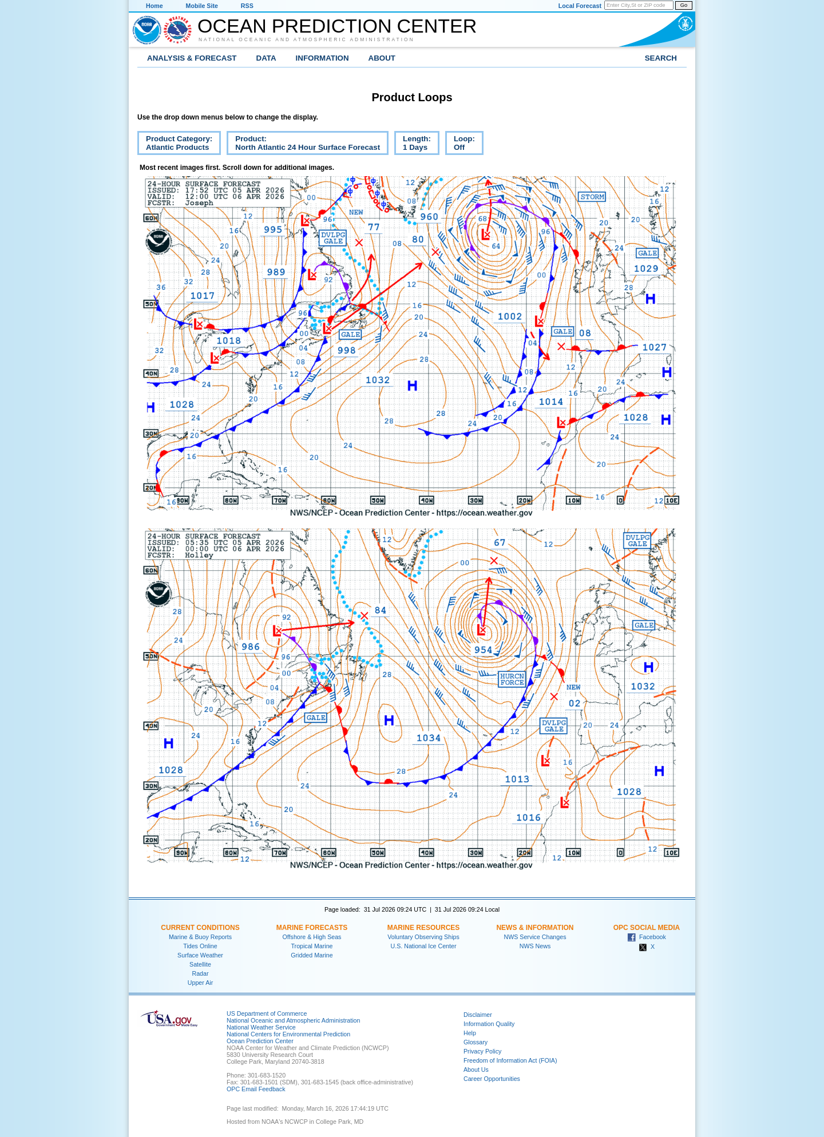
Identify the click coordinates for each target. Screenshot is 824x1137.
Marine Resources (423, 928)
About (382, 58)
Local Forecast (579, 5)
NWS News (535, 946)
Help (470, 1032)
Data (266, 58)
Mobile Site (202, 5)
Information (322, 58)
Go (683, 5)
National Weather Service (261, 1027)
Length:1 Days (412, 144)
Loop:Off (460, 144)
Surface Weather (200, 955)
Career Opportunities (492, 1078)
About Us (476, 1069)
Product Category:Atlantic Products (174, 144)
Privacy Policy (482, 1051)
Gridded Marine (311, 955)
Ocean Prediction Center (337, 26)
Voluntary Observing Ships (423, 936)
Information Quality (489, 1023)
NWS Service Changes (535, 936)
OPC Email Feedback (256, 1089)
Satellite (200, 964)
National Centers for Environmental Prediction (288, 1034)
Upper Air (200, 982)
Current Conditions (200, 928)
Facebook (646, 936)
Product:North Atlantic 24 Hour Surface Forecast (303, 144)
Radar (200, 973)
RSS (247, 5)
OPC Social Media (646, 928)
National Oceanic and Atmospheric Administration (307, 39)
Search (661, 58)
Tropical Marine (311, 946)
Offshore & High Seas (312, 936)
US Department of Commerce (267, 1013)
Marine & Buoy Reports (200, 936)
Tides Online (200, 946)
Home (154, 5)
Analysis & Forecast (192, 58)
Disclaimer (478, 1014)
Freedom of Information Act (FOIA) (510, 1060)
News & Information (534, 928)
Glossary (476, 1042)
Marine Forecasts (312, 928)
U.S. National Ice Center (424, 946)
